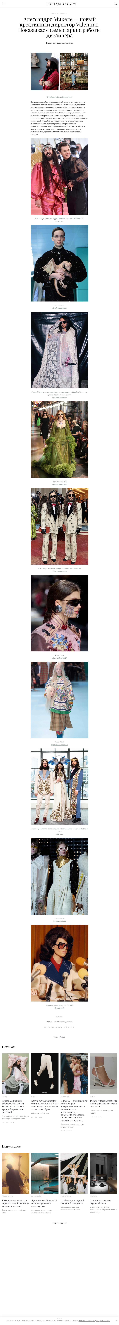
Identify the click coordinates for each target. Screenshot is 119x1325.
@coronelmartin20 (59, 658)
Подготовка (7, 1196)
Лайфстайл (65, 1096)
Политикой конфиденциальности (94, 1321)
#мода (62, 1037)
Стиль (4, 1096)
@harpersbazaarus (59, 571)
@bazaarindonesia (59, 397)
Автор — (59, 1022)
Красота (93, 1196)
